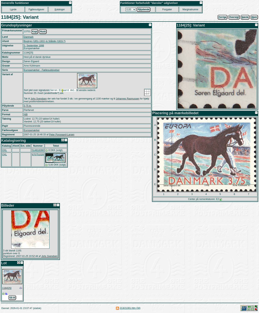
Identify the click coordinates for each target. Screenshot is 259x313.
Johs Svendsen (39, 99)
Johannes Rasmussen (127, 99)
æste (245, 17)
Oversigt (234, 17)
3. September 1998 (34, 45)
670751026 (38, 155)
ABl (26, 114)
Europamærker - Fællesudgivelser (42, 70)
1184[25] (6, 288)
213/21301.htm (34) (130, 308)
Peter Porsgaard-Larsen (61, 135)
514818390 (38, 150)
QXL (4, 150)
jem (254, 17)
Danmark (29, 37)
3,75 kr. (28, 106)
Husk (43, 31)
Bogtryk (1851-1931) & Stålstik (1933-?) (44, 41)
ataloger (60, 9)
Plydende (143, 9)
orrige (222, 17)
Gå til (12, 297)
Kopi (34, 31)
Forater (167, 9)
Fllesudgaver (36, 9)
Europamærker (32, 130)
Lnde (13, 9)
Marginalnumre (190, 9)
